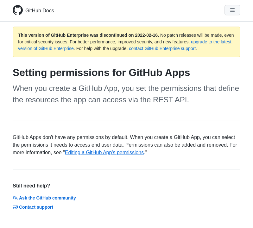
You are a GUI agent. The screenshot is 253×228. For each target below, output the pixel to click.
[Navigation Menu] (232, 10)
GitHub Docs (39, 10)
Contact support (33, 207)
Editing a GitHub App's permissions (104, 152)
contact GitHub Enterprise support (162, 48)
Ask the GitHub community (44, 197)
